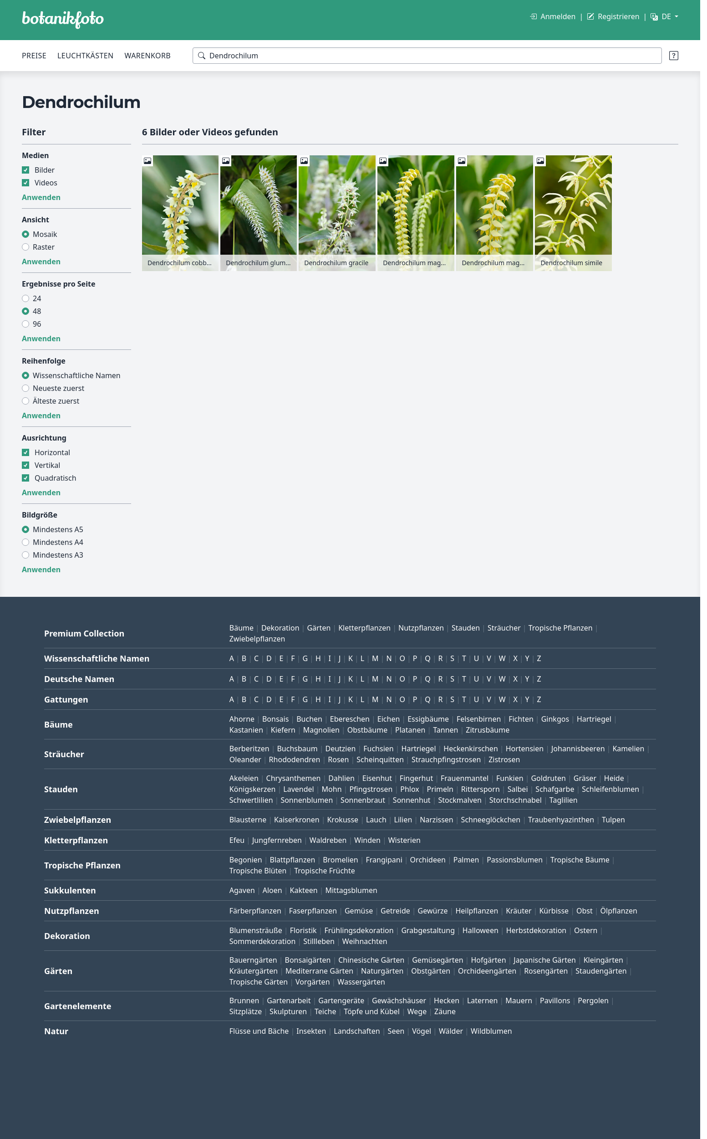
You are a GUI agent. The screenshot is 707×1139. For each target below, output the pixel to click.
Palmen (466, 860)
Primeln (440, 789)
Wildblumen (491, 1031)
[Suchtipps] (673, 55)
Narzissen (436, 820)
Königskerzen (252, 789)
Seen (396, 1031)
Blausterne (247, 820)
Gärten (319, 628)
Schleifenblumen (610, 789)
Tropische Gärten (258, 982)
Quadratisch (55, 478)
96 (37, 324)
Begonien (245, 860)
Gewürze (433, 911)
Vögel (421, 1031)
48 (37, 311)
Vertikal (47, 465)
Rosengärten (546, 971)
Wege (417, 1011)
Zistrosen (504, 759)
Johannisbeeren (578, 749)
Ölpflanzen (618, 911)
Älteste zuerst (56, 401)
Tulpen (613, 820)
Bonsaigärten (308, 960)
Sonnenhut (412, 800)
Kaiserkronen (297, 820)
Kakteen (304, 890)
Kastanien (246, 730)
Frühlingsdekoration (358, 930)
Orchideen (428, 860)
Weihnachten (364, 941)
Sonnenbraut (363, 800)
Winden (367, 840)
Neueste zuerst (58, 388)
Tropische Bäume (580, 860)
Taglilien (563, 800)
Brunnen (244, 1000)
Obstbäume (367, 730)
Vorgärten (312, 982)
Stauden (466, 628)
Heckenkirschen (470, 749)
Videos (46, 183)
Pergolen (593, 1000)
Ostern (585, 930)
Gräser (585, 778)
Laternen (482, 1000)
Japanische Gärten (545, 960)
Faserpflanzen (313, 911)
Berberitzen (249, 749)
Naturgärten (382, 971)
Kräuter (518, 911)
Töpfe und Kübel (372, 1011)
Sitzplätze (245, 1011)
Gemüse (359, 911)
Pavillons (555, 1000)
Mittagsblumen (351, 890)
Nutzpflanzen (421, 628)
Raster (44, 247)
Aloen (272, 890)
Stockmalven (460, 800)
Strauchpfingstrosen (446, 759)
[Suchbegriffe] (427, 55)
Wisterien (404, 840)
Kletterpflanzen (364, 628)
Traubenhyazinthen (561, 820)
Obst (584, 911)
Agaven (242, 890)
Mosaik (45, 234)
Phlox (409, 789)
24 (37, 298)
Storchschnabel (515, 800)
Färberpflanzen (255, 911)
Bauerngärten (253, 960)
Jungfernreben (277, 840)
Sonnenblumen (306, 800)
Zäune (445, 1011)
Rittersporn (480, 789)
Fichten (521, 719)
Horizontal (52, 452)
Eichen (388, 719)
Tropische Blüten (258, 871)
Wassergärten (361, 982)
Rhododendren (294, 759)
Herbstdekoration (536, 930)
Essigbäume (428, 719)
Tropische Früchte (324, 871)
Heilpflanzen (476, 911)
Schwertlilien (251, 800)
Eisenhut (377, 778)
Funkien (510, 778)
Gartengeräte (341, 1000)
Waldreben (328, 840)
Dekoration (280, 628)
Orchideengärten (487, 971)
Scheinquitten (380, 759)
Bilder (45, 170)
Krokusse (342, 820)
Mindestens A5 (58, 529)
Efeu (236, 840)
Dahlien (341, 778)
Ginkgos (555, 719)
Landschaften (357, 1031)
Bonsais (275, 719)
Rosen (338, 759)
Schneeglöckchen (491, 820)
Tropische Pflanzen (561, 628)
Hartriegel (594, 719)
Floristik (303, 930)
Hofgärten (488, 960)
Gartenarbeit (288, 1000)
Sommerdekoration (262, 941)
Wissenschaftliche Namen (77, 375)
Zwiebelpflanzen (257, 639)
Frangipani (384, 860)
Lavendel (298, 789)
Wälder (451, 1031)
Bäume (241, 628)
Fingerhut (416, 778)
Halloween (480, 930)
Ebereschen (350, 719)
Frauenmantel (464, 778)
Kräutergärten (253, 971)
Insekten (311, 1031)
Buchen (309, 719)
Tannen (445, 730)
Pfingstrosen (370, 789)
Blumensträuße (255, 930)
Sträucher (504, 628)
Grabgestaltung (428, 930)
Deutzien (340, 749)
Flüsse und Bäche (259, 1031)
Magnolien (321, 730)
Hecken (446, 1000)
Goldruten (548, 778)
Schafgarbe (554, 789)
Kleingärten (603, 960)
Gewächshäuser (399, 1000)
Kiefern (283, 730)
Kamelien (628, 749)
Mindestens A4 (58, 542)
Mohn (332, 789)
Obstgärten (430, 971)
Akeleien (244, 778)
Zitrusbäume (487, 730)
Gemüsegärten (437, 960)
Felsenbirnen (479, 719)
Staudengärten (600, 971)
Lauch (376, 820)
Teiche (325, 1011)
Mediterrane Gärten (319, 971)
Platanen (410, 730)
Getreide (395, 911)
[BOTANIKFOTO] (63, 20)
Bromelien (340, 860)
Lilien (403, 820)
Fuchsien (378, 749)
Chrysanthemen (293, 778)
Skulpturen (288, 1011)
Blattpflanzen (292, 860)
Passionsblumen (515, 860)
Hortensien (525, 749)
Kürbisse (554, 911)
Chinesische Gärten (371, 960)
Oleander (245, 759)
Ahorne (241, 719)
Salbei (518, 789)
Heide (614, 778)
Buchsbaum (297, 749)
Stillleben (319, 941)
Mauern (518, 1000)
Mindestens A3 (58, 555)
